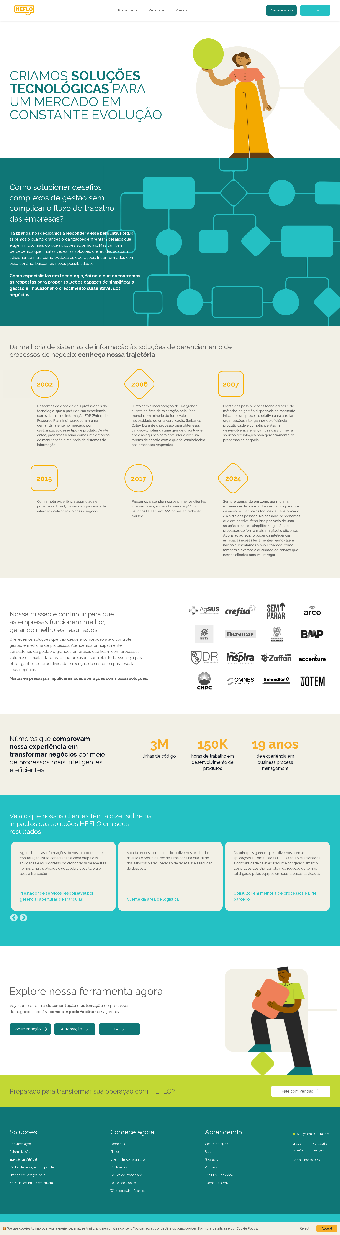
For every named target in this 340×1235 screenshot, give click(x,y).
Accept (327, 1228)
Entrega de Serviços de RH (28, 1175)
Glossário (211, 1159)
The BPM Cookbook (219, 1175)
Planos (181, 10)
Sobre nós (117, 1144)
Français (318, 1150)
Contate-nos (119, 1167)
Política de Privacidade (126, 1175)
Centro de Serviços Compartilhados (35, 1167)
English (298, 1143)
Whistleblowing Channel (127, 1190)
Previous (14, 918)
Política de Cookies (123, 1183)
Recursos (159, 10)
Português (320, 1143)
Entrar (315, 10)
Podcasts (211, 1167)
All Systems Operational (311, 1134)
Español (298, 1150)
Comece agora (281, 10)
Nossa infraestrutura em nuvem (31, 1183)
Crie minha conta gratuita (127, 1159)
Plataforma (130, 10)
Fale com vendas (301, 1091)
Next (23, 918)
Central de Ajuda (216, 1144)
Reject (304, 1228)
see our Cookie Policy (240, 1228)
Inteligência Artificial (23, 1159)
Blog (208, 1151)
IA (119, 1028)
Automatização (20, 1151)
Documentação (30, 1028)
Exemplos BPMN (216, 1183)
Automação (75, 1028)
